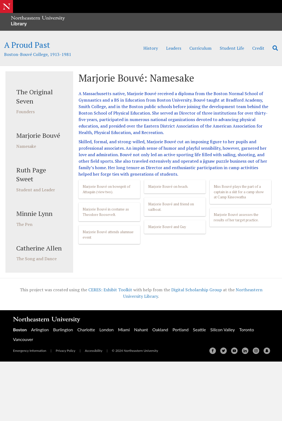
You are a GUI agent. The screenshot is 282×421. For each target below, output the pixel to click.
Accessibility (93, 351)
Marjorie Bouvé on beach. (168, 186)
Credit (258, 48)
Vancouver (23, 339)
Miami (124, 329)
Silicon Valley (222, 329)
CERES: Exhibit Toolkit (110, 290)
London (106, 329)
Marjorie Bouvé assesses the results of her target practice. (236, 217)
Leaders (173, 48)
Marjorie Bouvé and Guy (167, 226)
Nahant (141, 329)
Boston (20, 329)
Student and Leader (35, 190)
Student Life (232, 48)
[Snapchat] (267, 351)
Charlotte (86, 329)
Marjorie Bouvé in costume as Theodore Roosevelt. (106, 212)
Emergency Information (29, 351)
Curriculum (200, 48)
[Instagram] (256, 351)
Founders (25, 112)
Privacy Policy (65, 351)
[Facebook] (212, 351)
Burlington (63, 329)
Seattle (199, 329)
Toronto (246, 329)
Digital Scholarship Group (196, 290)
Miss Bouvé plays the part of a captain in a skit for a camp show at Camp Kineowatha (239, 191)
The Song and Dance (36, 259)
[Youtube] (234, 351)
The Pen (24, 224)
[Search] (273, 48)
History (150, 48)
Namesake (26, 146)
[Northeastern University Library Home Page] (38, 22)
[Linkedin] (245, 351)
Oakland (160, 329)
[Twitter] (223, 351)
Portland (181, 329)
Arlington (40, 329)
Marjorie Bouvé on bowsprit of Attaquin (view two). (106, 189)
